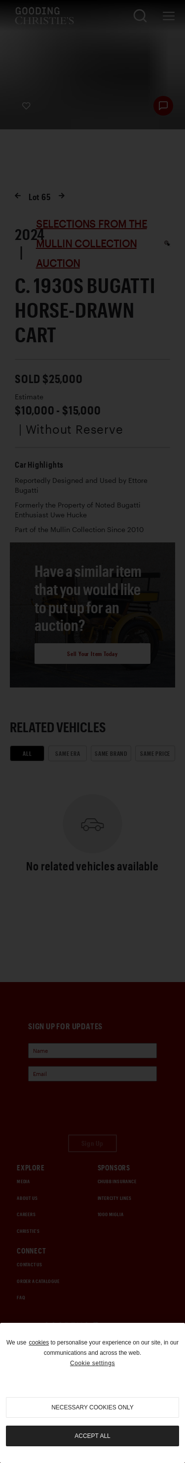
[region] (92, 1393)
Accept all (92, 1436)
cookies (39, 1342)
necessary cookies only (92, 1407)
